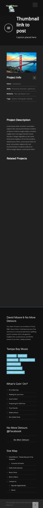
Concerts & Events (17, 463)
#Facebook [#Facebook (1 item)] (12, 356)
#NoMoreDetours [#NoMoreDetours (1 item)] (27, 360)
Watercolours (13, 412)
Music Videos (13, 477)
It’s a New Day (14, 390)
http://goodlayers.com (22, 94)
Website (29, 99)
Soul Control (13, 399)
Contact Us (12, 481)
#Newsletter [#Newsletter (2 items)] (12, 360)
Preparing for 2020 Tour (17, 403)
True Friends (13, 408)
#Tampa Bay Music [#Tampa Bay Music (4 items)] (14, 368)
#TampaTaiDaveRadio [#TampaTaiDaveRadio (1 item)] (16, 372)
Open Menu (35, 5)
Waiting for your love (16, 394)
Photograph (22, 99)
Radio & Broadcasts (16, 468)
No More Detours (21, 439)
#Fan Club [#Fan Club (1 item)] (22, 356)
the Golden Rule (14, 417)
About (13, 490)
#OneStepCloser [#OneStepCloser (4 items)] (14, 364)
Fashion (14, 99)
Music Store (13, 472)
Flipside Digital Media (18, 485)
